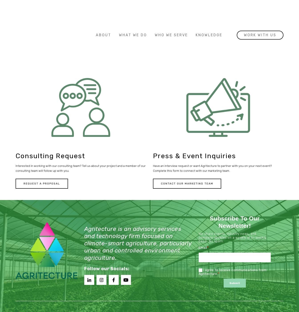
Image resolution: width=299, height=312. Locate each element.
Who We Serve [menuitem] (171, 9)
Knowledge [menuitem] (209, 9)
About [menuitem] (103, 9)
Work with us (260, 9)
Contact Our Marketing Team (187, 183)
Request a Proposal (42, 183)
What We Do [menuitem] (133, 9)
